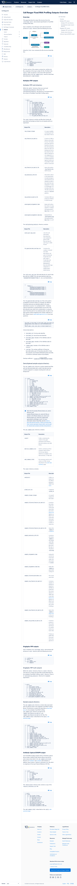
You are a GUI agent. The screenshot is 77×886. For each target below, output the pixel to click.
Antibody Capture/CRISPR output (67, 34)
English (64, 883)
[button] (19, 31)
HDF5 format (53, 531)
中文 (68, 883)
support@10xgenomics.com (40, 314)
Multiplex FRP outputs (65, 21)
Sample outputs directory (66, 32)
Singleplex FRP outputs (65, 28)
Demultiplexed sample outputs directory (67, 25)
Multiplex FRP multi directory (67, 23)
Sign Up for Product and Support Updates (60, 870)
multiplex (39, 760)
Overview (62, 19)
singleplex (31, 760)
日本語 (72, 883)
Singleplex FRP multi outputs (67, 30)
